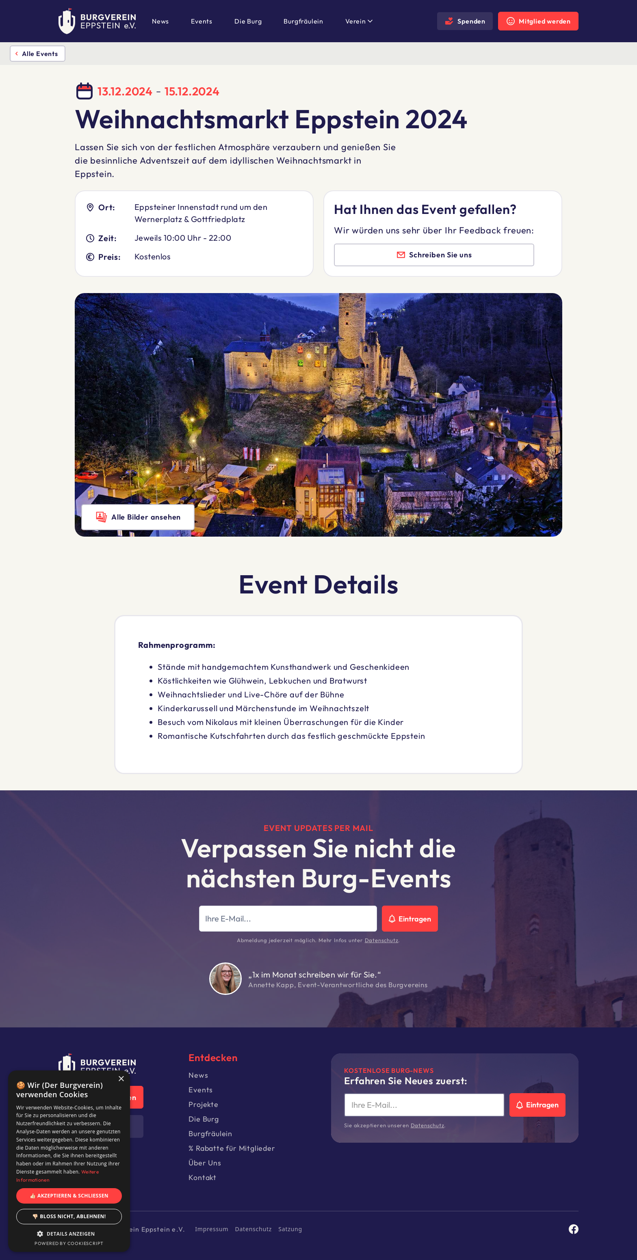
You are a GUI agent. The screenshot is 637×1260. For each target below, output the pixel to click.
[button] (358, 21)
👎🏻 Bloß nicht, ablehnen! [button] (69, 1216)
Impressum (211, 1229)
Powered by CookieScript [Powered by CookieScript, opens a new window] (69, 1243)
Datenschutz (382, 940)
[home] (97, 21)
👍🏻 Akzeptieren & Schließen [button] (69, 1195)
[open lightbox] (138, 517)
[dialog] (69, 1161)
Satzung (290, 1229)
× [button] (121, 1079)
